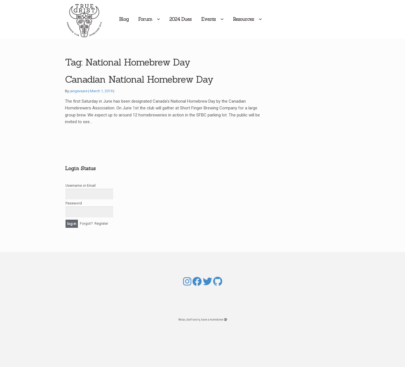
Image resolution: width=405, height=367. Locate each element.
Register (101, 223)
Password (74, 203)
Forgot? (86, 223)
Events (231, 19)
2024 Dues (204, 19)
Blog (147, 19)
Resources (266, 19)
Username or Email (81, 185)
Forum (168, 19)
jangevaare (78, 91)
